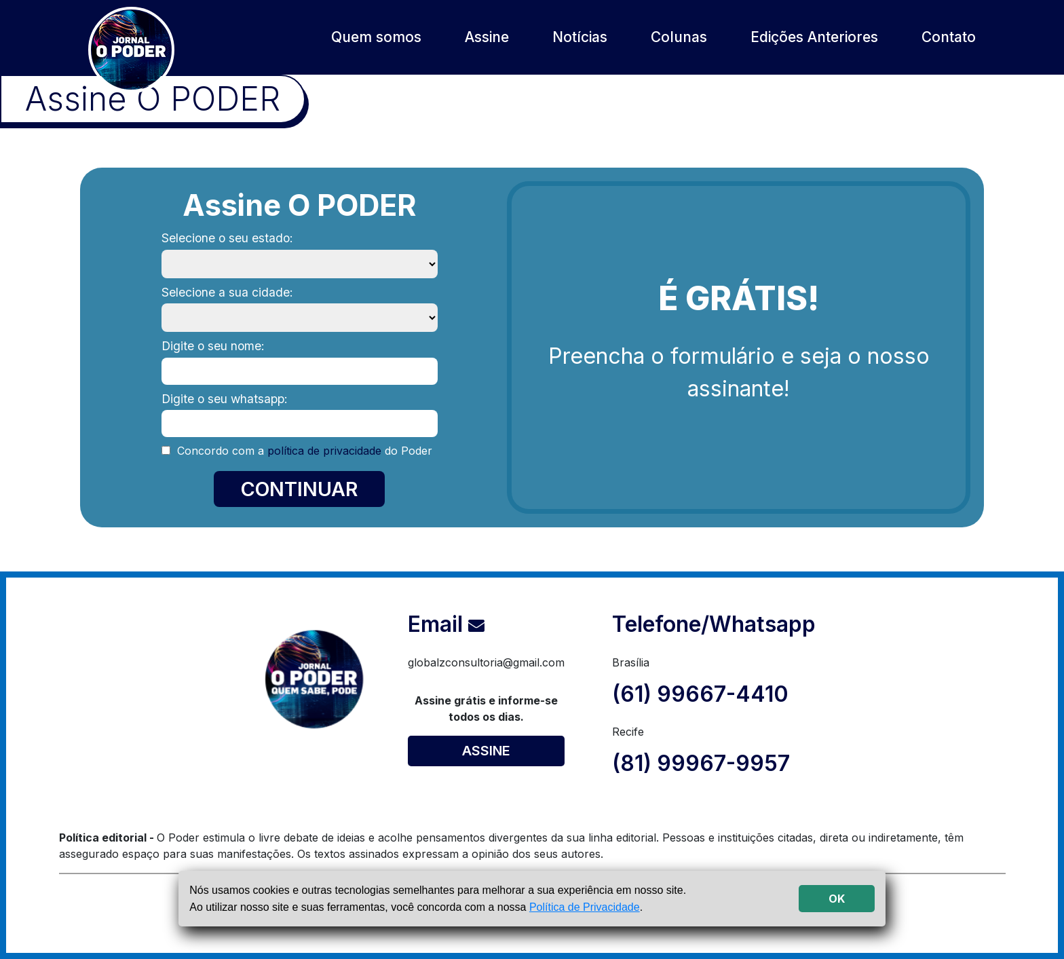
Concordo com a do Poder (303, 450)
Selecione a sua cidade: (227, 292)
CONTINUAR (299, 489)
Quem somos (376, 37)
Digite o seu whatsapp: (225, 399)
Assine (487, 37)
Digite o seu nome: (213, 346)
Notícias (579, 37)
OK (837, 898)
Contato (949, 37)
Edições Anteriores (814, 37)
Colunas (679, 37)
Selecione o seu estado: (227, 238)
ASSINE (486, 750)
